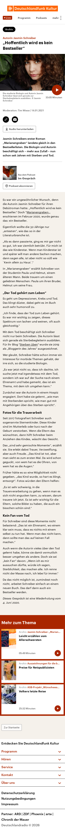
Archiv (9, 29)
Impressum (9, 804)
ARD (18, 814)
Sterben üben (29, 344)
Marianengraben (38, 212)
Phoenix (38, 814)
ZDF (27, 814)
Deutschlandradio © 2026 (20, 825)
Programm (24, 17)
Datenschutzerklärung (18, 793)
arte (50, 814)
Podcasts (41, 17)
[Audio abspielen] (57, 90)
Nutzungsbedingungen (18, 798)
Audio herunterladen (21, 129)
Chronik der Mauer (15, 819)
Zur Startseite (11, 727)
